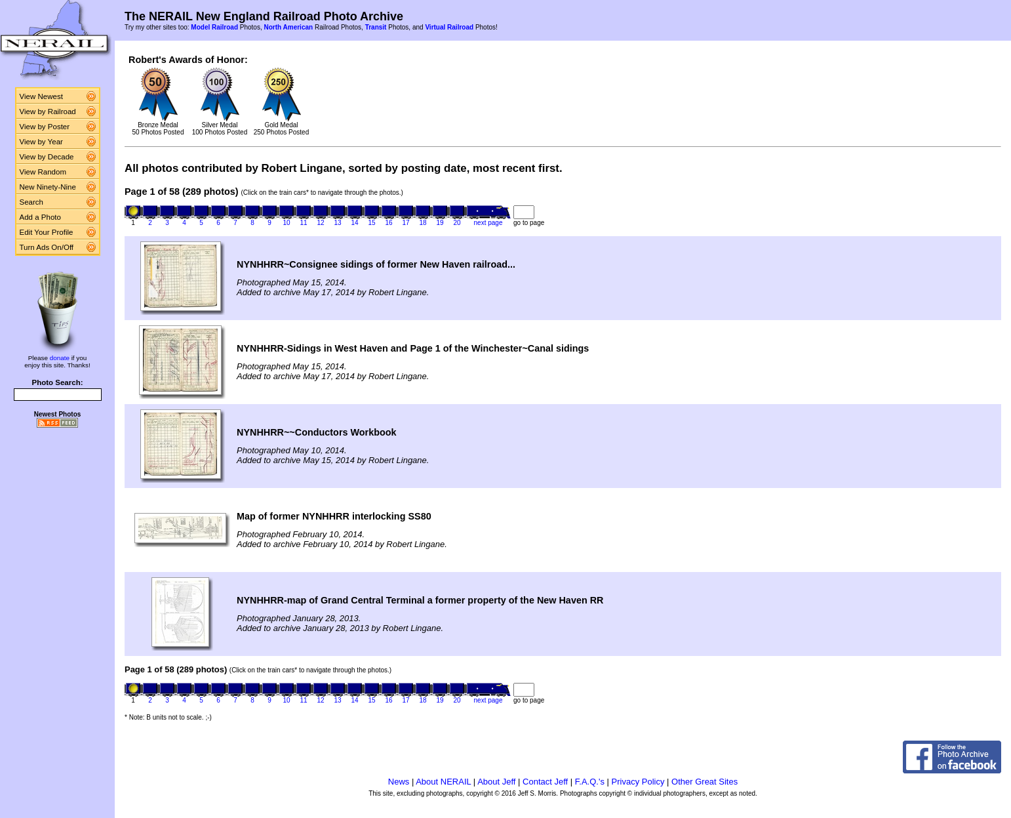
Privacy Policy (638, 782)
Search (32, 202)
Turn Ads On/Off (47, 247)
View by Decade (47, 157)
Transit (376, 27)
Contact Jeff (545, 782)
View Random (43, 172)
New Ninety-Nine (48, 187)
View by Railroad (48, 111)
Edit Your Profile (46, 232)
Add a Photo (40, 217)
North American (288, 27)
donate (59, 357)
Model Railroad (214, 27)
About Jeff (496, 782)
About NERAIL (443, 782)
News (399, 782)
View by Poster (45, 127)
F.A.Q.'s (590, 782)
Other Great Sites (704, 782)
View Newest (41, 96)
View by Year (41, 142)
